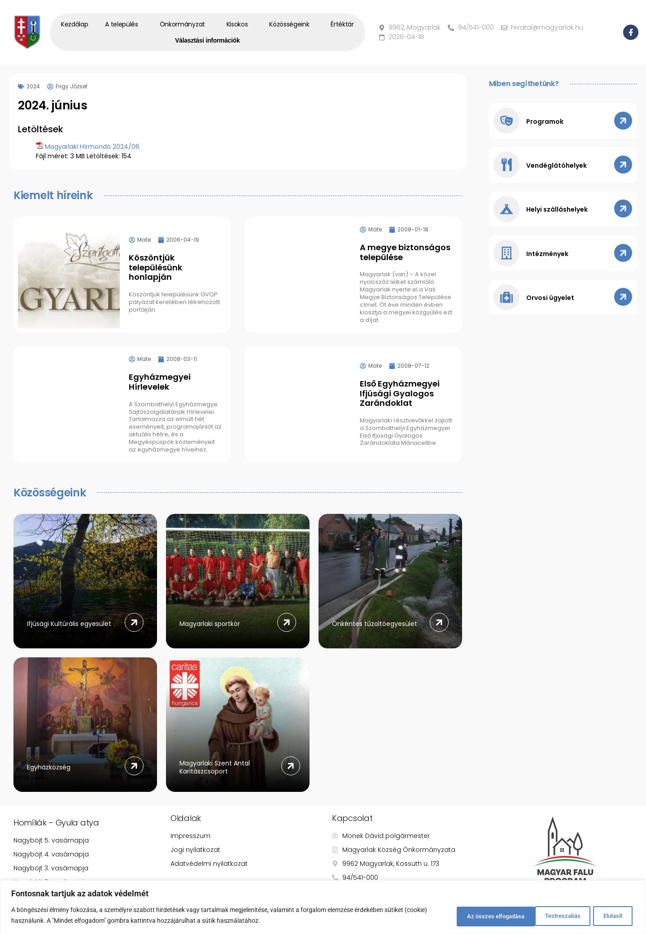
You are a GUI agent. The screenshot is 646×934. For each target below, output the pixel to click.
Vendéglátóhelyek (557, 166)
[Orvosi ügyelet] (506, 300)
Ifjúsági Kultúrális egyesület (69, 623)
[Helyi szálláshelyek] (506, 210)
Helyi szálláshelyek (558, 211)
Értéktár (342, 24)
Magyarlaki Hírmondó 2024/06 (92, 146)
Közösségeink (291, 24)
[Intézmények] (506, 255)
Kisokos (240, 24)
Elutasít (519, 915)
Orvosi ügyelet (551, 301)
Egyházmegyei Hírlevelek (160, 381)
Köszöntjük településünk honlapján (155, 267)
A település (124, 24)
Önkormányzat (185, 24)
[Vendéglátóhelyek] (506, 165)
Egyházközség (48, 767)
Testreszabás (459, 915)
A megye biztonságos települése (405, 252)
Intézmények (548, 256)
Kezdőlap (74, 24)
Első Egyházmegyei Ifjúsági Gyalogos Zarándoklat (400, 393)
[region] (323, 907)
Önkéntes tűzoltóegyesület (374, 623)
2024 (33, 86)
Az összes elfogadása (591, 915)
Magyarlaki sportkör (209, 623)
